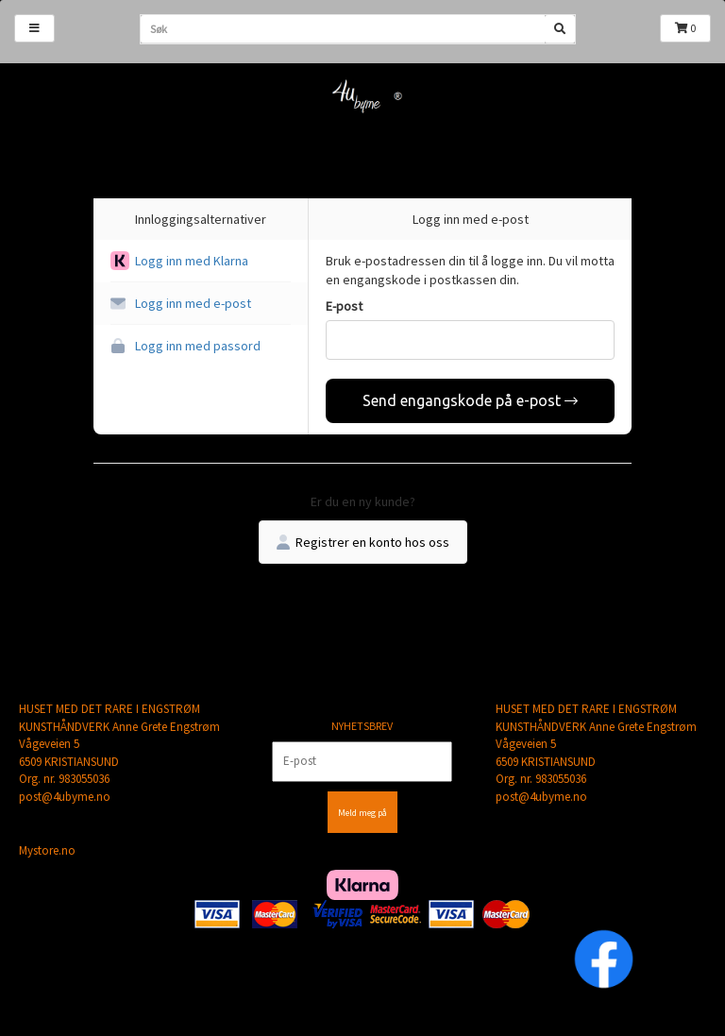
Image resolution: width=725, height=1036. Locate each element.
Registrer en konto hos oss (363, 542)
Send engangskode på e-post (470, 400)
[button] (200, 261)
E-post (344, 305)
